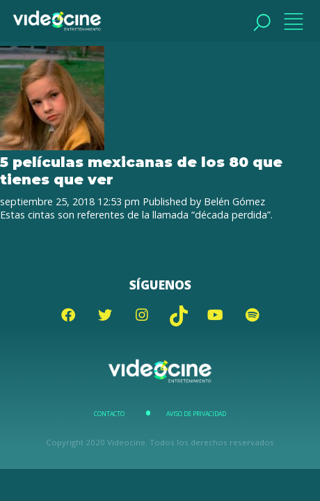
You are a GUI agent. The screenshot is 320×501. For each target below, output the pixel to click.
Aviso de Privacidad (196, 414)
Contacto (109, 414)
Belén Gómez (234, 201)
